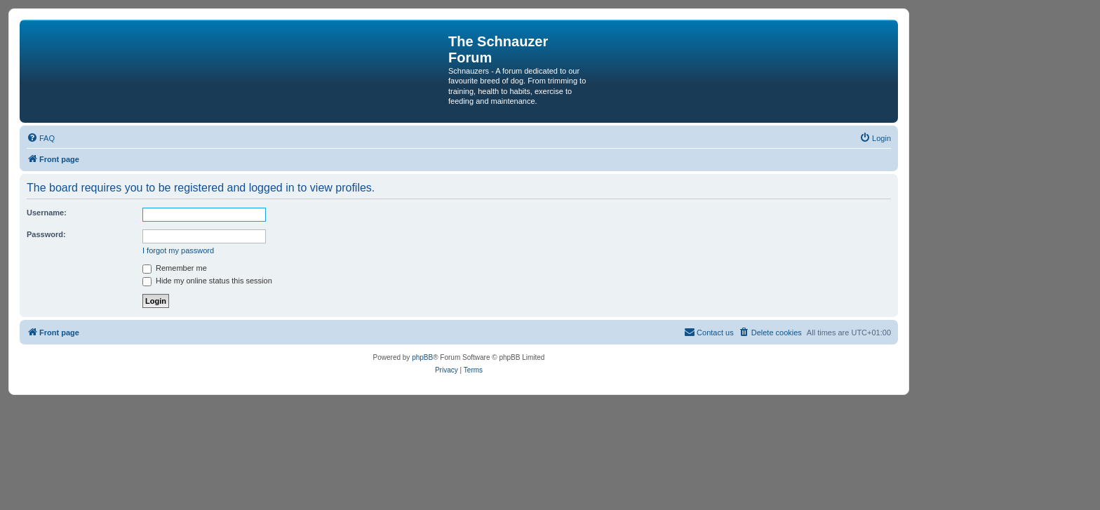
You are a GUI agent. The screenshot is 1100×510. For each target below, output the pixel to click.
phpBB (422, 357)
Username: (47, 212)
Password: (46, 234)
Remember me (174, 268)
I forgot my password (178, 250)
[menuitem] (41, 138)
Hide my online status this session (207, 280)
